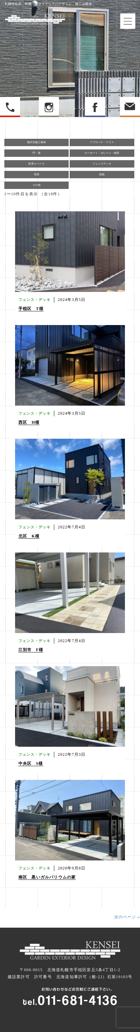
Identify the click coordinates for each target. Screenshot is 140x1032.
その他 (36, 185)
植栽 (101, 174)
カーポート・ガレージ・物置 (101, 152)
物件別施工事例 (36, 142)
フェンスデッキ (101, 163)
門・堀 (36, 152)
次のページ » (127, 917)
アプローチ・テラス (102, 142)
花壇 (36, 174)
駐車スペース (36, 163)
